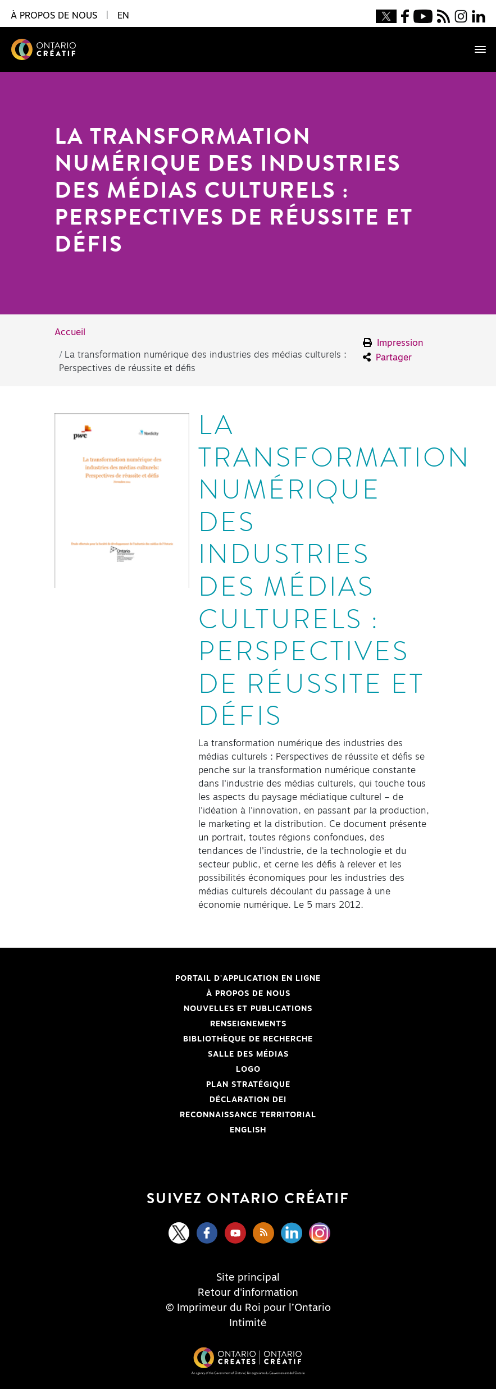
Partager (387, 357)
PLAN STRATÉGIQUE (248, 1085)
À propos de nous (248, 994)
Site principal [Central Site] (248, 1278)
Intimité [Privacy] (248, 1323)
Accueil (69, 332)
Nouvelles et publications (248, 1009)
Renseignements (248, 1024)
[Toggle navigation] (474, 49)
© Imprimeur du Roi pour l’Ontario (248, 1308)
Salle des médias (248, 1054)
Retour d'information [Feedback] (248, 1293)
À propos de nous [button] (54, 15)
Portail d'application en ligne (178, 979)
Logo (248, 1069)
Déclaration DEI (160, 1100)
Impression (393, 343)
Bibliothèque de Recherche (174, 1039)
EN (123, 15)
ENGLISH (248, 1130)
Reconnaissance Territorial (175, 1115)
